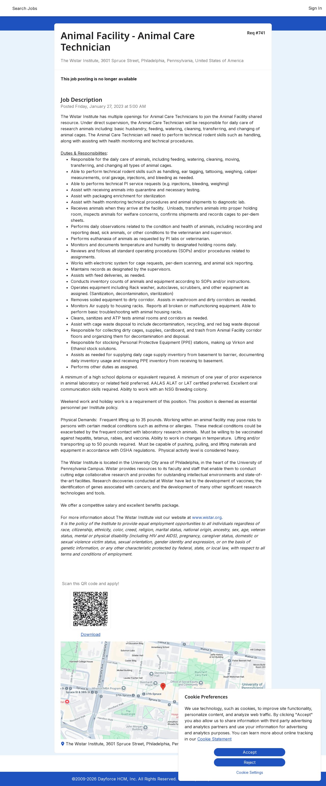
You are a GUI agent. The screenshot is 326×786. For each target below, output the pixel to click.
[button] (163, 690)
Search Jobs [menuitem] (24, 8)
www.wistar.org (207, 517)
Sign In (315, 8)
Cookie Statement (214, 738)
